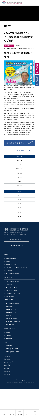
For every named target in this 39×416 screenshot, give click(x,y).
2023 (19, 208)
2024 (19, 203)
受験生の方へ (8, 371)
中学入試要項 (9, 346)
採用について (8, 359)
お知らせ (19, 160)
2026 (19, 195)
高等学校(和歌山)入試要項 (12, 352)
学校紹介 (6, 254)
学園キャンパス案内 (11, 264)
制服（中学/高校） (10, 296)
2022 (19, 212)
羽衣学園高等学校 (8, 299)
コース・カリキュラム (11, 287)
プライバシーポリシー (21, 380)
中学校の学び (9, 284)
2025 (19, 199)
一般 (19, 165)
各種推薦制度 (9, 338)
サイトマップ (31, 380)
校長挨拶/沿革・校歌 (11, 258)
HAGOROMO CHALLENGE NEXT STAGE (16, 267)
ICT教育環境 (9, 270)
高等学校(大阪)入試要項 (12, 349)
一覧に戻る (19, 150)
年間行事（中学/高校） (11, 290)
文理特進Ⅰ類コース (11, 309)
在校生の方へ (8, 374)
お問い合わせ (8, 365)
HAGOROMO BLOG (15, 239)
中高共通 (19, 177)
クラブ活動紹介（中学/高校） (13, 293)
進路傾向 (8, 332)
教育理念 (8, 261)
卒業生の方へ (8, 356)
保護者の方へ (19, 169)
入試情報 (19, 173)
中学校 (19, 181)
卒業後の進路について (9, 328)
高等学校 (19, 185)
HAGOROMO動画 (15, 245)
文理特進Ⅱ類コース (11, 312)
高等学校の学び (10, 306)
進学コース (8, 315)
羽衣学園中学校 (8, 277)
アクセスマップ (8, 362)
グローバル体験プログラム (12, 273)
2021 (19, 216)
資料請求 (6, 368)
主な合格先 (8, 335)
